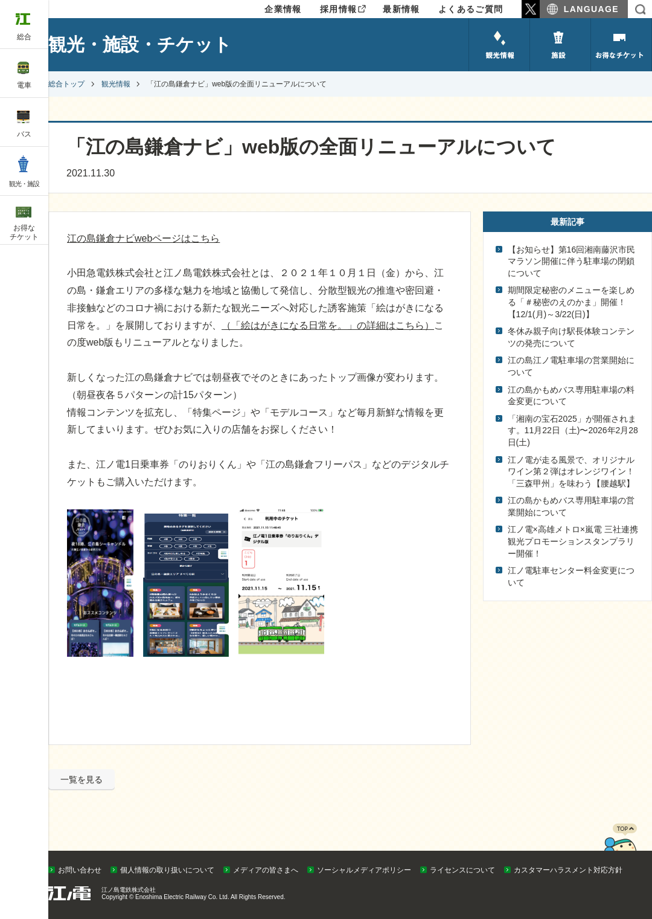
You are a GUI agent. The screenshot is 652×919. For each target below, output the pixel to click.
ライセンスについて (462, 870)
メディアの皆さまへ (265, 870)
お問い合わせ (79, 870)
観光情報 (499, 44)
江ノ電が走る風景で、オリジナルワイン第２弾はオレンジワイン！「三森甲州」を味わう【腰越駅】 (571, 471)
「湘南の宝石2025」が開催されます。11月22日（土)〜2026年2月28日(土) (573, 430)
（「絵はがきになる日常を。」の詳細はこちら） (328, 325)
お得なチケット (621, 44)
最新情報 (401, 9)
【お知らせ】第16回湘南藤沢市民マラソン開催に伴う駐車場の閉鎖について (572, 261)
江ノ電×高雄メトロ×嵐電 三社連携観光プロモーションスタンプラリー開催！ (573, 541)
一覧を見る (81, 779)
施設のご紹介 (560, 44)
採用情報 (338, 9)
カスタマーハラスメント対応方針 (568, 870)
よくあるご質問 (470, 9)
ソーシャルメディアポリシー (364, 870)
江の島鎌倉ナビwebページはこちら (143, 238)
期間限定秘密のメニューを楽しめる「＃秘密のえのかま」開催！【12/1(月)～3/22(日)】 (571, 301)
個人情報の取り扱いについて (167, 870)
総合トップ (66, 84)
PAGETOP (620, 848)
